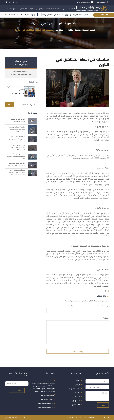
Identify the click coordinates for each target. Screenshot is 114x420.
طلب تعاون (23, 9)
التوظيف (30, 9)
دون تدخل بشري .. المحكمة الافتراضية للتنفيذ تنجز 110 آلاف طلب (16, 156)
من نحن (65, 9)
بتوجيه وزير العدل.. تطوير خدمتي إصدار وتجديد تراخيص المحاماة (17, 138)
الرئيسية (71, 9)
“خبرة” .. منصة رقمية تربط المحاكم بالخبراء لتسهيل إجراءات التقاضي (17, 147)
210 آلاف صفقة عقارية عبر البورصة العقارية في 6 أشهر (16, 164)
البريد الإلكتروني (103, 306)
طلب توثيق (16, 9)
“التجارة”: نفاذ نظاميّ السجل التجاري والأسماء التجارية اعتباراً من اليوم (16, 129)
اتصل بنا (9, 9)
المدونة (48, 9)
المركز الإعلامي (40, 9)
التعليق (106, 318)
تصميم (23, 417)
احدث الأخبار (76, 404)
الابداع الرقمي (9, 417)
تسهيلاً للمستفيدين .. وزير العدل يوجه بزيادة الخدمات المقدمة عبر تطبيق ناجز (17, 172)
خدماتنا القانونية (55, 9)
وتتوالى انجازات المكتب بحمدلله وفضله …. (18, 120)
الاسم (73, 306)
